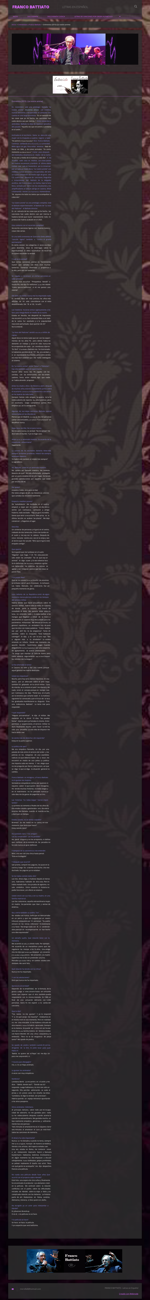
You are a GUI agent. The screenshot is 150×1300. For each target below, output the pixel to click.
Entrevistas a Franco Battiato (29, 26)
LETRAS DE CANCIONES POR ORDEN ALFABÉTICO (93, 18)
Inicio (15, 18)
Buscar (135, 7)
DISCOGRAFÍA (32, 18)
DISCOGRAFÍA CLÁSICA (56, 18)
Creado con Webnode (128, 1295)
